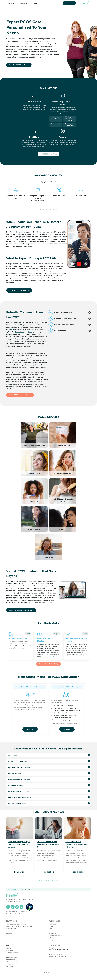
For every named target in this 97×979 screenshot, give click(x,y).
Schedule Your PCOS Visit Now (19, 290)
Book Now (30, 729)
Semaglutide (19, 332)
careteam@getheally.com (60, 949)
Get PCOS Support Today (48, 154)
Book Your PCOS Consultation (19, 65)
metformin (10, 329)
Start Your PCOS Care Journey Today (21, 610)
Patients (15, 889)
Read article (19, 872)
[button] (40, 209)
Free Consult (69, 3)
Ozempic (31, 332)
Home (9, 889)
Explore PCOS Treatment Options (20, 395)
